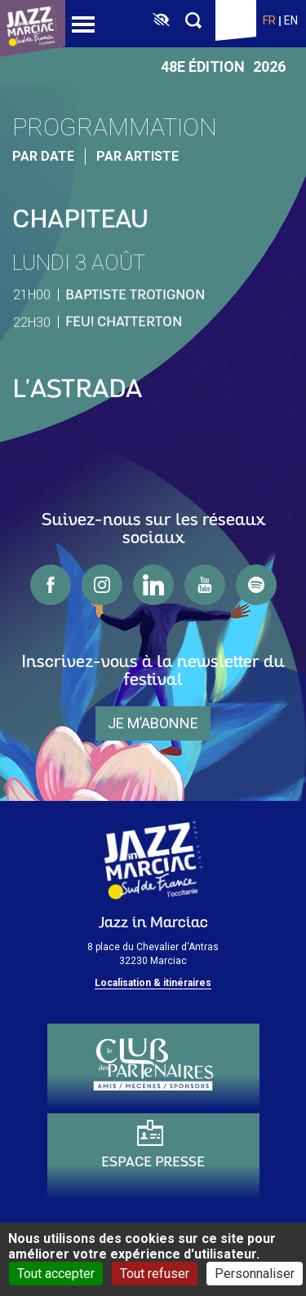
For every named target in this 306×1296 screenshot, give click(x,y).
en (291, 20)
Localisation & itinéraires (153, 983)
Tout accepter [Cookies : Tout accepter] (56, 1273)
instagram (102, 584)
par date (43, 156)
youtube (204, 584)
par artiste (137, 156)
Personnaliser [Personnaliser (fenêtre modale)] (255, 1273)
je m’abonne (153, 723)
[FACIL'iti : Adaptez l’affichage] (161, 20)
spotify (256, 584)
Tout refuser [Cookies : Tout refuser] (154, 1273)
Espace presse (153, 1163)
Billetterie (235, 20)
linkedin (153, 584)
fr (269, 20)
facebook (50, 584)
